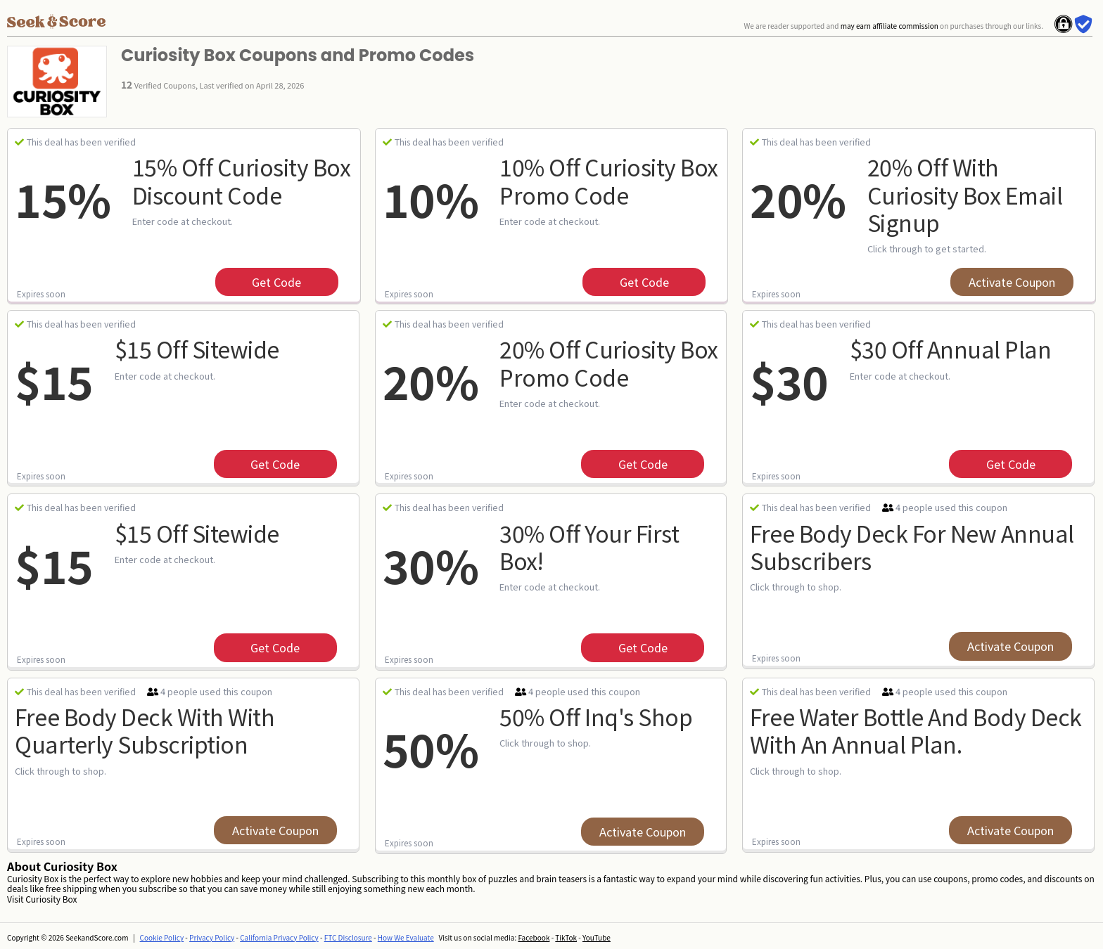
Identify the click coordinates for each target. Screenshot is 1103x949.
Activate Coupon (1012, 281)
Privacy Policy (211, 937)
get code (276, 281)
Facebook (533, 937)
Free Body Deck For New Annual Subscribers (912, 546)
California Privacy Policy (279, 937)
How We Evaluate (406, 937)
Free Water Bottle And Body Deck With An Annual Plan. (916, 730)
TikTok (566, 937)
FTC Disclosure (348, 937)
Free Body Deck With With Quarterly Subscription (144, 730)
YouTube (596, 937)
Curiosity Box (51, 899)
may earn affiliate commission (889, 25)
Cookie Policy (162, 937)
